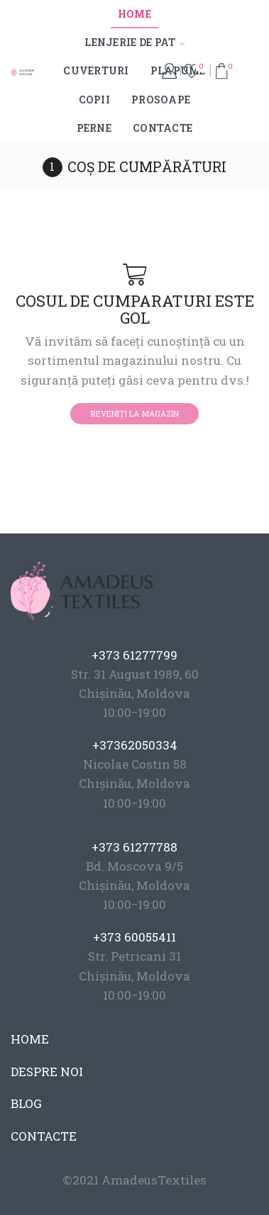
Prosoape (160, 99)
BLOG (26, 1103)
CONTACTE (44, 1136)
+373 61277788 (134, 847)
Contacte (162, 128)
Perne (94, 128)
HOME (30, 1039)
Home (134, 14)
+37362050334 (134, 745)
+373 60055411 (134, 937)
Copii (94, 99)
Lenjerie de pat (134, 42)
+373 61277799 (134, 655)
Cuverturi (96, 70)
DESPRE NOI (47, 1071)
